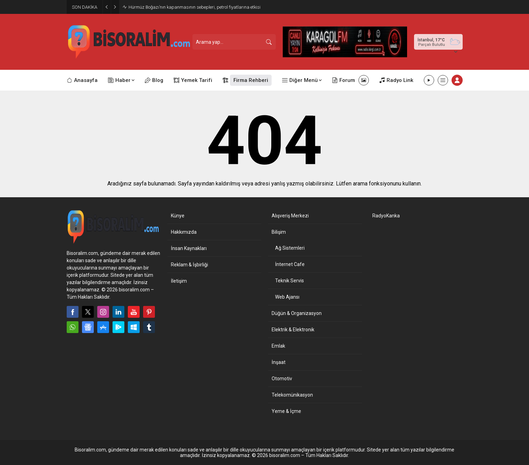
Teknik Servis (289, 280)
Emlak (278, 346)
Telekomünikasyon (292, 395)
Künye (177, 215)
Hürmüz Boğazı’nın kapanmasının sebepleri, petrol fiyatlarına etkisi (195, 7)
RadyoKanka (386, 215)
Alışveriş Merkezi (290, 215)
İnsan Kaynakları (189, 248)
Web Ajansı (287, 297)
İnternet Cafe (290, 264)
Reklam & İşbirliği (189, 264)
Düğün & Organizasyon (297, 313)
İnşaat (279, 362)
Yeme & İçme (286, 411)
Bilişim (279, 232)
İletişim (179, 281)
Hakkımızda (184, 232)
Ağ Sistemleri (290, 248)
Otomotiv (282, 378)
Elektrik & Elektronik (293, 329)
